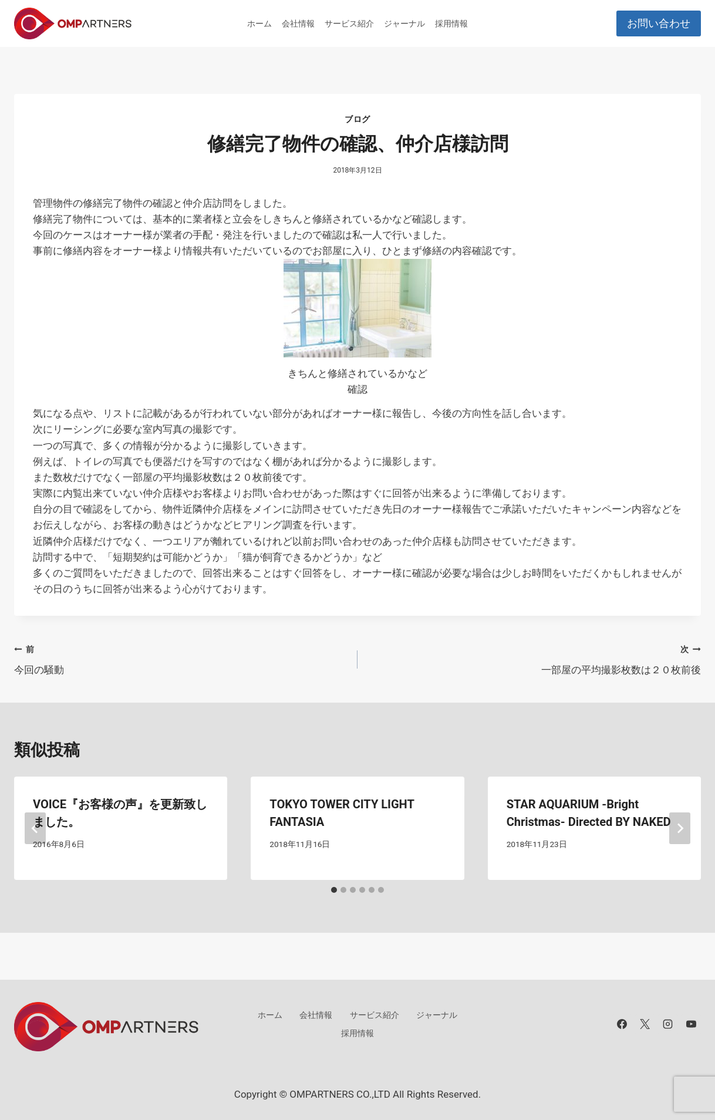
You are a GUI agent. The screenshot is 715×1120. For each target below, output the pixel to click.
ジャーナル (404, 23)
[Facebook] (622, 1024)
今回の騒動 (181, 658)
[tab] (334, 890)
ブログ (357, 119)
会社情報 (298, 23)
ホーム (259, 23)
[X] (645, 1024)
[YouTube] (691, 1024)
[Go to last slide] (35, 828)
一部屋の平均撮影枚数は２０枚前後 (534, 658)
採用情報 (451, 23)
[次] (679, 828)
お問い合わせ (658, 23)
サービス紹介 (349, 23)
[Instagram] (668, 1024)
